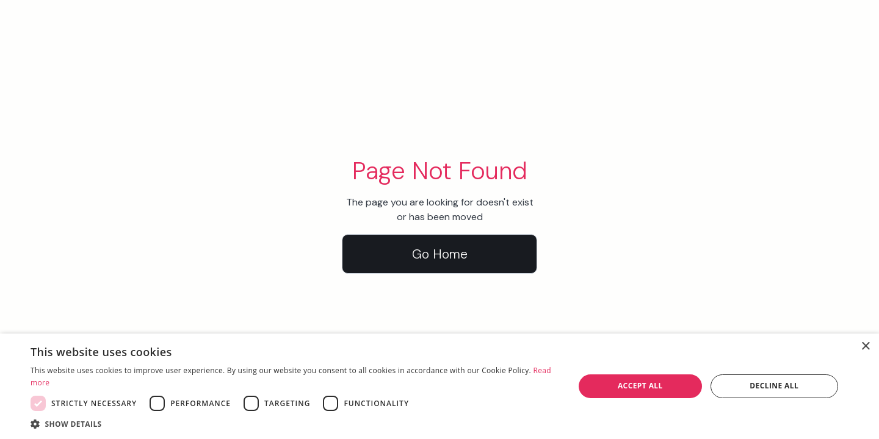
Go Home (440, 254)
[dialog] (439, 386)
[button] (295, 424)
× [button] (865, 346)
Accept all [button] (640, 385)
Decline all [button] (774, 385)
